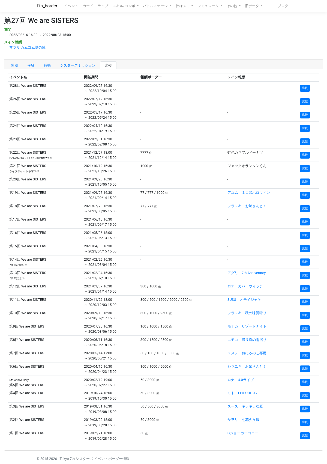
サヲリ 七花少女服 (243, 420)
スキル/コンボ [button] (124, 6)
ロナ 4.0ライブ (240, 380)
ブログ (283, 6)
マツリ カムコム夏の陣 (27, 47)
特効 (47, 65)
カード (88, 6)
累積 (14, 65)
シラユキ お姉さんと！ (246, 206)
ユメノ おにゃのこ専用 (246, 353)
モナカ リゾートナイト (246, 326)
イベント (71, 6)
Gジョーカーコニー (242, 433)
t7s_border (47, 5)
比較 (108, 65)
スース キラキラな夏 (245, 406)
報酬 (30, 65)
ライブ (103, 6)
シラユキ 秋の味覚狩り (246, 313)
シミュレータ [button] (208, 6)
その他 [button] (232, 6)
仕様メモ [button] (183, 6)
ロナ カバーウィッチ (245, 286)
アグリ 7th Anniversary (246, 273)
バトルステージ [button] (156, 6)
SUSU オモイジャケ (244, 300)
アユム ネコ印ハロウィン (248, 193)
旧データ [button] (252, 6)
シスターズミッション (77, 65)
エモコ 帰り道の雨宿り (246, 340)
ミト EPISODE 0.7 (242, 393)
